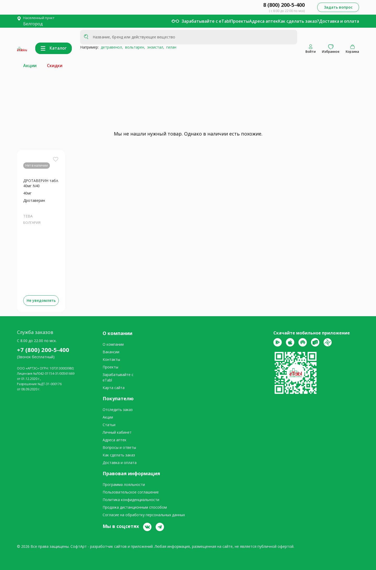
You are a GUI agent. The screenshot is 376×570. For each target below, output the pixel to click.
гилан (170, 47)
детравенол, (111, 47)
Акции (30, 65)
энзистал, (154, 47)
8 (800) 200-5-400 (284, 4)
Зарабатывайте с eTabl (205, 21)
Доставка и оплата (339, 21)
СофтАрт (78, 546)
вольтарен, (134, 47)
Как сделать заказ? (298, 21)
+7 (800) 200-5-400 (43, 350)
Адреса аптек (263, 21)
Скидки (54, 65)
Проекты (239, 21)
